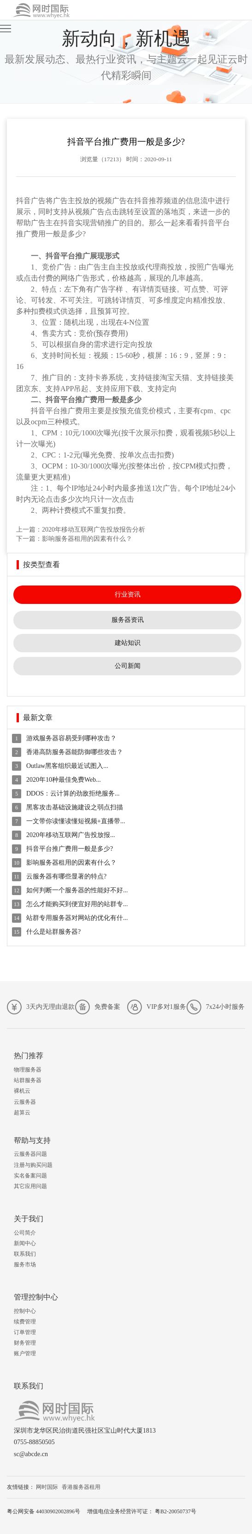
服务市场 (25, 1264)
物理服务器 (27, 1069)
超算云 (22, 1112)
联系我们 (25, 1254)
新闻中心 (25, 1243)
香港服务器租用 (81, 1487)
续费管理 (25, 1321)
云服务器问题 (30, 1154)
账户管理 (25, 1353)
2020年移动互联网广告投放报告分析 (93, 529)
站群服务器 (27, 1080)
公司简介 (25, 1233)
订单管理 (25, 1332)
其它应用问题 (30, 1186)
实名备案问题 (30, 1175)
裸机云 (22, 1091)
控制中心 (25, 1311)
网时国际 (47, 1487)
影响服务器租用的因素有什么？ (87, 538)
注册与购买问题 (33, 1165)
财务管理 (25, 1343)
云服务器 (25, 1102)
